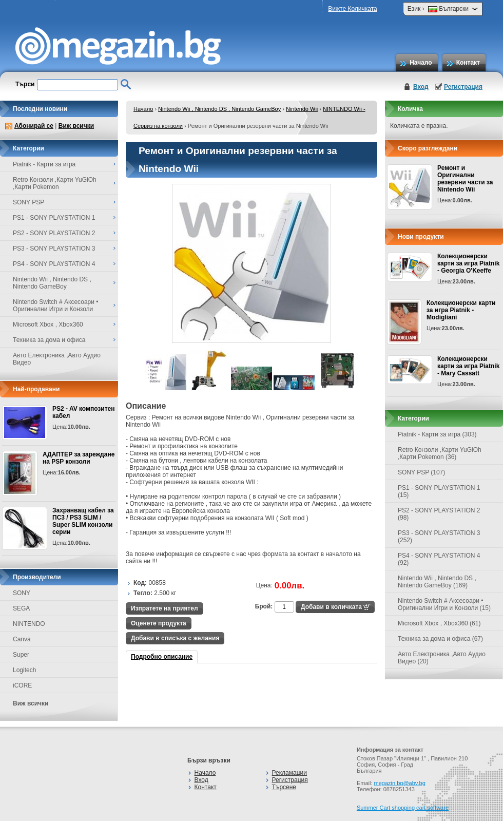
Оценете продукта (158, 623)
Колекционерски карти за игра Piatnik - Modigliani (461, 310)
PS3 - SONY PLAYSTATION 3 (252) (439, 536)
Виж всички (76, 125)
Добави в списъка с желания (175, 638)
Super (21, 654)
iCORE (22, 685)
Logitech (24, 670)
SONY (21, 593)
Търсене (284, 787)
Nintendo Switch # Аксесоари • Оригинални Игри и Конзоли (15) (444, 604)
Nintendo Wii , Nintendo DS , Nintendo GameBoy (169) (437, 582)
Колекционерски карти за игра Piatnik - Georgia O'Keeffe (468, 263)
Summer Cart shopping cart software (403, 808)
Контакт (468, 62)
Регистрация (463, 86)
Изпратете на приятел (164, 608)
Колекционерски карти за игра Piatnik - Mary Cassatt (468, 366)
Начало (421, 62)
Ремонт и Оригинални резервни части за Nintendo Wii (465, 178)
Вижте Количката (352, 8)
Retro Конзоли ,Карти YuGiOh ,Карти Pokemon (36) (439, 453)
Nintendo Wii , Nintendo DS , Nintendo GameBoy (219, 109)
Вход (421, 86)
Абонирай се (33, 125)
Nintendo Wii (302, 109)
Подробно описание (161, 656)
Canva (22, 639)
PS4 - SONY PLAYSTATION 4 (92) (439, 559)
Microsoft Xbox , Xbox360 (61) (439, 623)
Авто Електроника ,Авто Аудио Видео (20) (442, 658)
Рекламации (289, 772)
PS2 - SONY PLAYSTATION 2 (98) (439, 514)
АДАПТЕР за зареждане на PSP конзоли (78, 458)
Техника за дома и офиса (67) (440, 638)
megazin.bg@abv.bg (399, 783)
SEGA (21, 608)
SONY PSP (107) (421, 472)
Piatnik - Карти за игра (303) (437, 434)
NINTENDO (29, 623)
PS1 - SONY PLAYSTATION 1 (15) (439, 491)
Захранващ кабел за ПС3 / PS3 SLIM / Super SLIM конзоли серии (83, 521)
